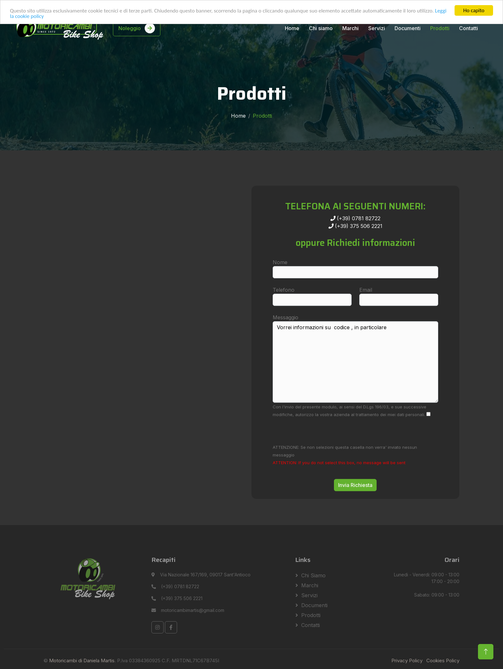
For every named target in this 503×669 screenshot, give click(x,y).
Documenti (408, 28)
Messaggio (285, 336)
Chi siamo (321, 28)
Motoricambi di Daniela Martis (82, 660)
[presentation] (321, 449)
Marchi (350, 28)
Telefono (283, 308)
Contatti (468, 28)
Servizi (376, 28)
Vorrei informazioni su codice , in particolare (355, 380)
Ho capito (473, 10)
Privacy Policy (406, 660)
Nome (280, 281)
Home (292, 28)
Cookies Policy (442, 660)
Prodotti (439, 28)
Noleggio (136, 28)
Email (365, 308)
